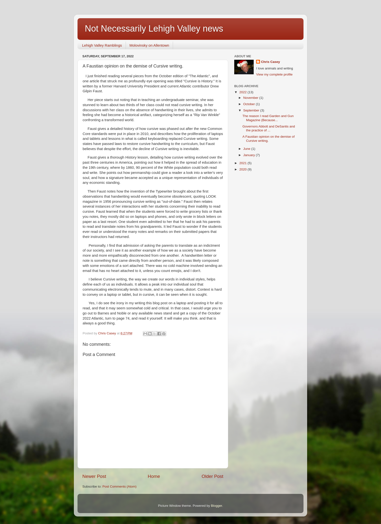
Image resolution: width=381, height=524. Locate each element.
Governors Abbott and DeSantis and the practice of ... (268, 128)
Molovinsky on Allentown (149, 45)
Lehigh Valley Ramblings (102, 45)
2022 (243, 92)
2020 (243, 169)
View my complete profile (274, 74)
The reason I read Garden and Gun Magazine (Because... (268, 118)
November (251, 98)
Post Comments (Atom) (120, 486)
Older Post (212, 476)
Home (154, 476)
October (249, 104)
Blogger (216, 505)
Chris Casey (270, 62)
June (247, 149)
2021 (243, 163)
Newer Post (94, 476)
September (251, 110)
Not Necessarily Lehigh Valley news (154, 29)
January (249, 155)
